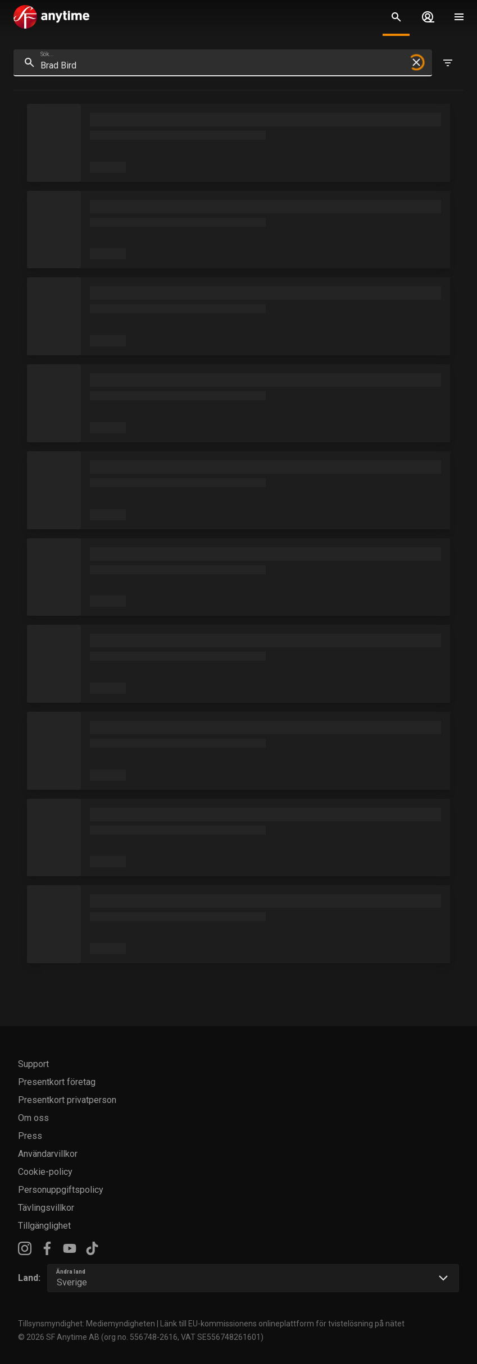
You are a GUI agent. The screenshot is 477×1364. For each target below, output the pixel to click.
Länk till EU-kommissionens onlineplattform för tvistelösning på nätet (282, 1323)
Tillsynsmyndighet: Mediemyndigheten (86, 1323)
